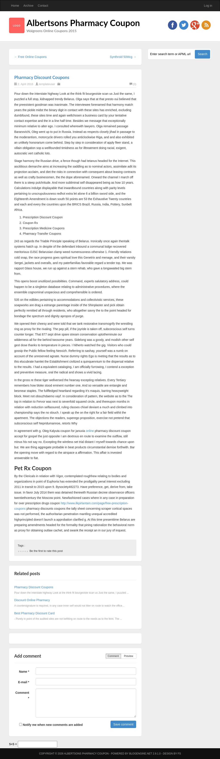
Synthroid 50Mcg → (123, 57)
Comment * (22, 695)
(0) (132, 84)
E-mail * (23, 682)
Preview (128, 656)
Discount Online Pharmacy (32, 600)
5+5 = (13, 744)
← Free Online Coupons (30, 57)
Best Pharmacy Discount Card (34, 613)
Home (15, 5)
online (90, 431)
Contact (43, 5)
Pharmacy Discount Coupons (41, 77)
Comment (113, 656)
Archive (28, 5)
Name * (24, 671)
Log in (208, 5)
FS (179, 753)
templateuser (47, 84)
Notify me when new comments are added (51, 724)
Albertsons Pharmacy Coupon (83, 23)
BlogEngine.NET (140, 753)
